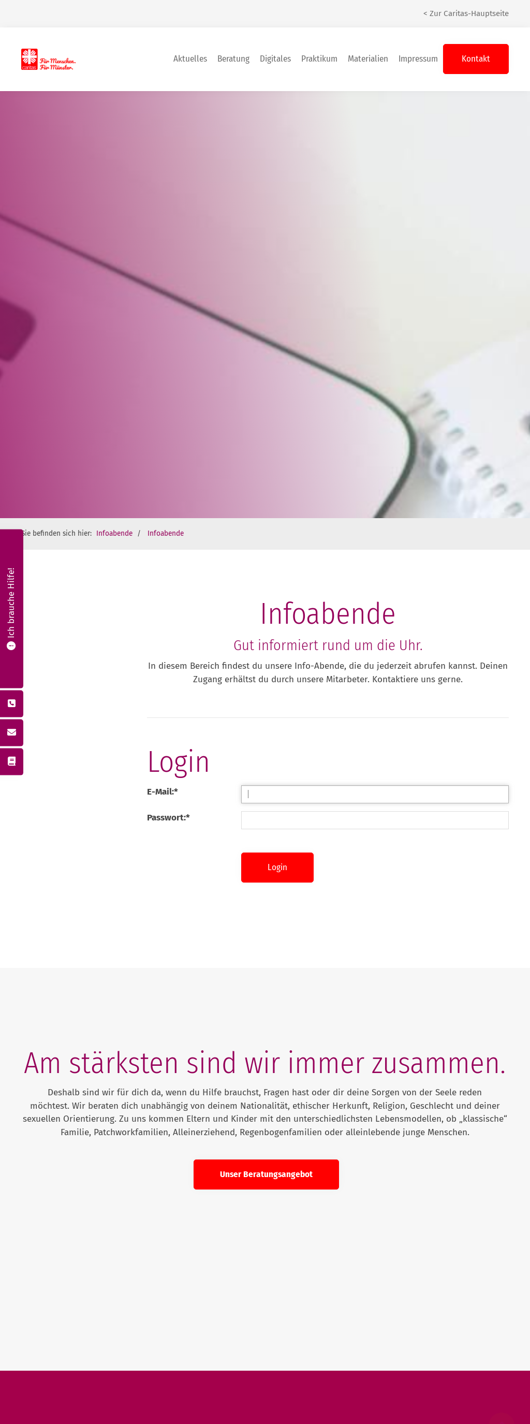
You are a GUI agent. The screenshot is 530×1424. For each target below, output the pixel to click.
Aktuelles (190, 20)
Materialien (368, 20)
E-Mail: (162, 748)
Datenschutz (301, 1417)
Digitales (275, 20)
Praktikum (319, 20)
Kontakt (476, 20)
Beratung (233, 20)
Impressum (418, 20)
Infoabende (114, 490)
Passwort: (168, 774)
